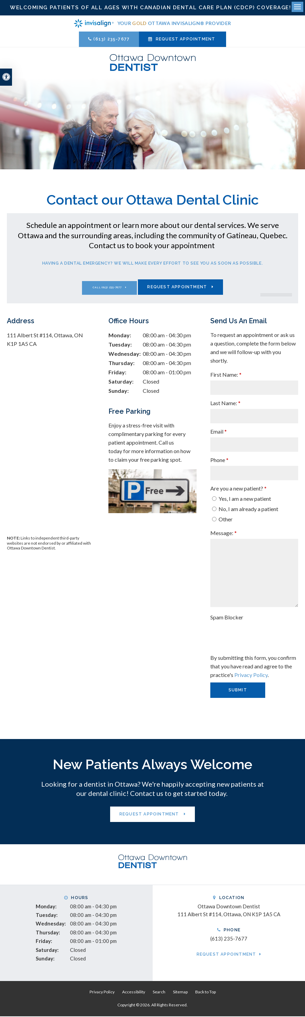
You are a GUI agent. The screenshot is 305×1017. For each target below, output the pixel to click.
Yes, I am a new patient (241, 499)
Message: (223, 533)
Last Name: (225, 403)
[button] (262, 118)
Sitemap (180, 992)
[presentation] (250, 634)
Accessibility (133, 992)
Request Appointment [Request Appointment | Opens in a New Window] (185, 39)
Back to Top (205, 992)
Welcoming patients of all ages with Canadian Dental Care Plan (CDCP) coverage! (152, 8)
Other (222, 520)
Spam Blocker (226, 618)
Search (159, 992)
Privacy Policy (251, 675)
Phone (219, 460)
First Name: (226, 375)
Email (218, 432)
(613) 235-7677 (111, 39)
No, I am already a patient (245, 509)
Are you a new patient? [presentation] (238, 489)
